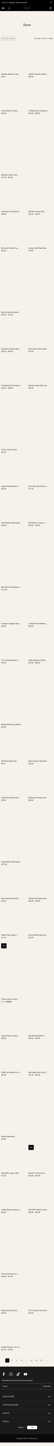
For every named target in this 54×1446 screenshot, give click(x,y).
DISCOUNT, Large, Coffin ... (10, 1173)
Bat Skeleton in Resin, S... (37, 523)
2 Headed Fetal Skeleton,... (37, 624)
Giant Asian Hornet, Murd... (38, 349)
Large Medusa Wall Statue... (11, 862)
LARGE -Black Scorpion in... (11, 1210)
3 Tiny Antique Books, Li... (10, 660)
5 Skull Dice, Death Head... (10, 798)
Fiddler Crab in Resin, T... (10, 935)
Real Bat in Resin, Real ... (10, 175)
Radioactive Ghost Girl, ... (10, 1310)
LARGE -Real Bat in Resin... (37, 74)
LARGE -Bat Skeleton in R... (10, 1072)
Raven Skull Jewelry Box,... (10, 898)
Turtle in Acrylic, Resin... (9, 450)
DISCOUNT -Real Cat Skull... (38, 1210)
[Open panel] (8, 38)
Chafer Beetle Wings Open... (11, 523)
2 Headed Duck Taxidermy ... (11, 385)
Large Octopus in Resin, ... (10, 1036)
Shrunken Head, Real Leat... (38, 385)
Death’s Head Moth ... (8, 1136)
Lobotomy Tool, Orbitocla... (10, 211)
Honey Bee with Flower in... (38, 486)
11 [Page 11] (31, 1360)
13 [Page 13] (41, 1360)
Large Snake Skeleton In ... (10, 486)
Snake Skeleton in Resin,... (37, 660)
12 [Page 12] (36, 1360)
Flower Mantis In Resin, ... (10, 111)
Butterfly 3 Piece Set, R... (37, 1173)
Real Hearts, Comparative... (11, 587)
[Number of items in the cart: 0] (50, 8)
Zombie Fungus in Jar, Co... (10, 1347)
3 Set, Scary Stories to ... (9, 1274)
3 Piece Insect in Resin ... (10, 999)
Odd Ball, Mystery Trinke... (10, 74)
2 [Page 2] (12, 1360)
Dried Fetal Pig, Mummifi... (37, 935)
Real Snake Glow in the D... (37, 1072)
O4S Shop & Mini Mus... (9, 761)
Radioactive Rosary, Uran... (37, 798)
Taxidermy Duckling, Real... (10, 349)
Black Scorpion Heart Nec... (38, 761)
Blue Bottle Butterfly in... (37, 1036)
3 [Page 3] (16, 1360)
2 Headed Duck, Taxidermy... (38, 111)
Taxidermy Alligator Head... (10, 624)
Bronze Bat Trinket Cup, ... (10, 248)
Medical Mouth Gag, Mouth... (11, 724)
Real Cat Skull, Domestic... (10, 312)
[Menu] (2, 8)
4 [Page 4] (21, 1360)
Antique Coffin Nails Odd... (37, 248)
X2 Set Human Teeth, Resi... (38, 1310)
